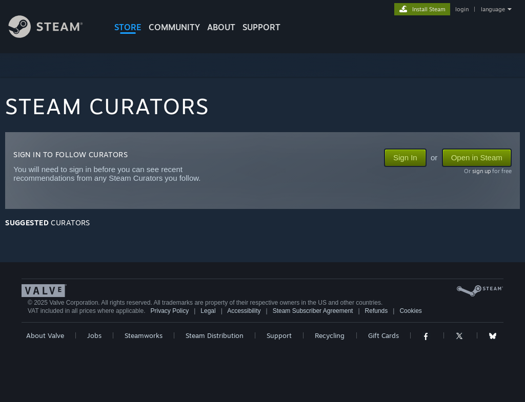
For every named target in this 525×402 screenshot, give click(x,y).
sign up (481, 171)
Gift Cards (383, 335)
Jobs (94, 335)
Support (279, 335)
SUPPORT (261, 27)
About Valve (45, 335)
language (493, 9)
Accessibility (243, 310)
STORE (128, 27)
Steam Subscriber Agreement (313, 310)
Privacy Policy (169, 310)
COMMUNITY (174, 27)
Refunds (376, 310)
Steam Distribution (215, 335)
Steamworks (144, 335)
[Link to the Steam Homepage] (53, 35)
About (221, 27)
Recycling (330, 335)
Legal (207, 310)
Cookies (410, 310)
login (462, 9)
